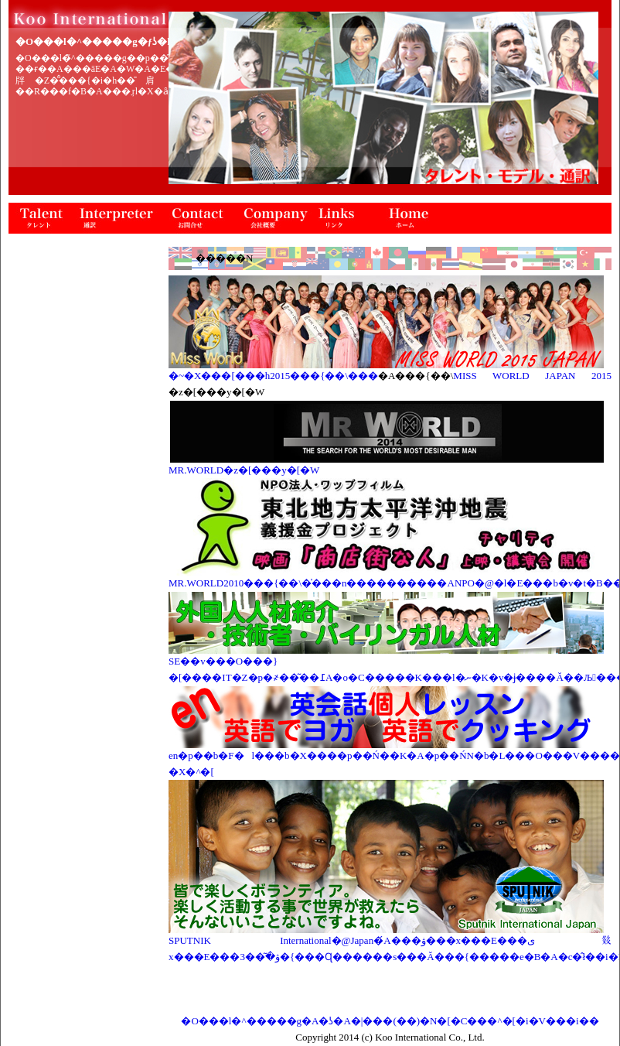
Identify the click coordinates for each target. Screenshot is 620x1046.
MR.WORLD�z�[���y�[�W (244, 470)
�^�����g (39, 218)
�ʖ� (116, 218)
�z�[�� (410, 218)
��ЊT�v (275, 218)
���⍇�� (201, 218)
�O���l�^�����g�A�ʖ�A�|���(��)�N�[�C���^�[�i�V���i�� (389, 1021)
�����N (341, 218)
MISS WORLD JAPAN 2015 (532, 375)
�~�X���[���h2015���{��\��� (273, 375)
